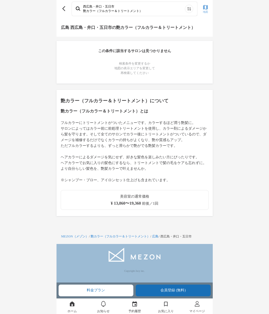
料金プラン (96, 290)
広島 (155, 236)
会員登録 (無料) (173, 290)
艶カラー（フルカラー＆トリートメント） (120, 236)
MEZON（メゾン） (75, 236)
